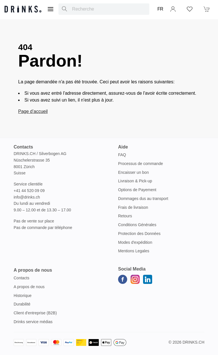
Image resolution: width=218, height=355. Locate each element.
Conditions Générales (137, 224)
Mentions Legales (133, 251)
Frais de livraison (133, 207)
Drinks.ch (193, 342)
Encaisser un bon (133, 172)
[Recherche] (64, 9)
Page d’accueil (33, 111)
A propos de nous (29, 286)
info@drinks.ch (27, 197)
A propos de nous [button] (33, 270)
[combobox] (103, 9)
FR (160, 9)
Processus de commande (140, 163)
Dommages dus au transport (143, 198)
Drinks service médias (33, 321)
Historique (23, 295)
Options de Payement (137, 189)
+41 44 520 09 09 (29, 190)
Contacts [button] (23, 147)
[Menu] (50, 9)
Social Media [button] (132, 269)
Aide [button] (123, 147)
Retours (125, 216)
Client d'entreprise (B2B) (35, 313)
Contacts (21, 278)
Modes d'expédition (135, 242)
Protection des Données (139, 233)
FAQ (122, 154)
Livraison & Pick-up (135, 181)
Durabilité (22, 304)
